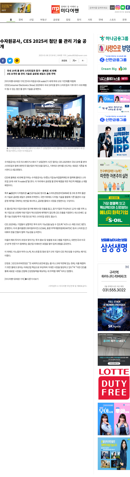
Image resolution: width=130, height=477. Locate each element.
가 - (83, 60)
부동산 (43, 19)
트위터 (10, 61)
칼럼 (68, 19)
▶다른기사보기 (31, 279)
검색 (112, 7)
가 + (74, 60)
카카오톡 (17, 61)
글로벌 (56, 19)
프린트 (64, 60)
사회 (90, 19)
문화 (124, 19)
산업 (31, 19)
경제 (21, 19)
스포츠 (113, 19)
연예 (101, 19)
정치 (79, 19)
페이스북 (3, 61)
